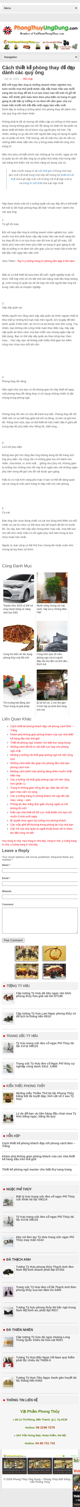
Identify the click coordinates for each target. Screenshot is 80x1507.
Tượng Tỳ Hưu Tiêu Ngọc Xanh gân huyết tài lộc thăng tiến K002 (46, 1384)
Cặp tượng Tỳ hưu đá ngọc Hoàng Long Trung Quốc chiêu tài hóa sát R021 (43, 1343)
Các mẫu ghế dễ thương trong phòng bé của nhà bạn (41, 824)
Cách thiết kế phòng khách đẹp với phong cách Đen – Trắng (38, 1149)
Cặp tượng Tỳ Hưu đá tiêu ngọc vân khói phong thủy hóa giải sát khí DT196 (43, 999)
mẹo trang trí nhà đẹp (34, 840)
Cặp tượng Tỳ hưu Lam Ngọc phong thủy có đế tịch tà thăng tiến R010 (46, 1020)
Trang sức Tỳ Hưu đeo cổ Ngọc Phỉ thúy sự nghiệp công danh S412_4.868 (45, 1070)
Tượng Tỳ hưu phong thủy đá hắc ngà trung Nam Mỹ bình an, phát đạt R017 (46, 1314)
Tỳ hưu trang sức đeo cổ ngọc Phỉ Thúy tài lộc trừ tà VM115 (45, 1049)
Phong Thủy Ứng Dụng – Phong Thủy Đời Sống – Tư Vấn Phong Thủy (44, 1485)
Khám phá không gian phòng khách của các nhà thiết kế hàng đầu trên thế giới (38, 1163)
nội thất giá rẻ (46, 170)
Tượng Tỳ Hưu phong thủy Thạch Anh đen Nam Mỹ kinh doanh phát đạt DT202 (45, 1273)
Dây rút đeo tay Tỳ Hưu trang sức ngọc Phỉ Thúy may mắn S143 (45, 1243)
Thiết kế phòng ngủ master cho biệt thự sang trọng (40, 742)
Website (6, 891)
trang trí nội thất (32, 183)
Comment (7, 904)
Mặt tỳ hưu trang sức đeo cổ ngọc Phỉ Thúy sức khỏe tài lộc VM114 (45, 1203)
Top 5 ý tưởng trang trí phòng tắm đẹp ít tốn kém (46, 261)
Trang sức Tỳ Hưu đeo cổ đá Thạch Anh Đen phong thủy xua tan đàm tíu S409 (46, 1293)
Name (6, 865)
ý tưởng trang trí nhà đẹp (24, 844)
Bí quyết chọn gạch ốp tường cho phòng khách (38, 820)
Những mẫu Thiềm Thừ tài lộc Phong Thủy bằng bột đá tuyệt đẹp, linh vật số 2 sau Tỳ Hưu (45, 1101)
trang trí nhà (54, 840)
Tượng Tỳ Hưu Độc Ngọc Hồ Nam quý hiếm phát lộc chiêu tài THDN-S (45, 1364)
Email (6, 878)
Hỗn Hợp (28, 78)
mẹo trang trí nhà (11, 840)
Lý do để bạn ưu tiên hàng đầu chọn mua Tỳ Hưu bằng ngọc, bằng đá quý (46, 1120)
